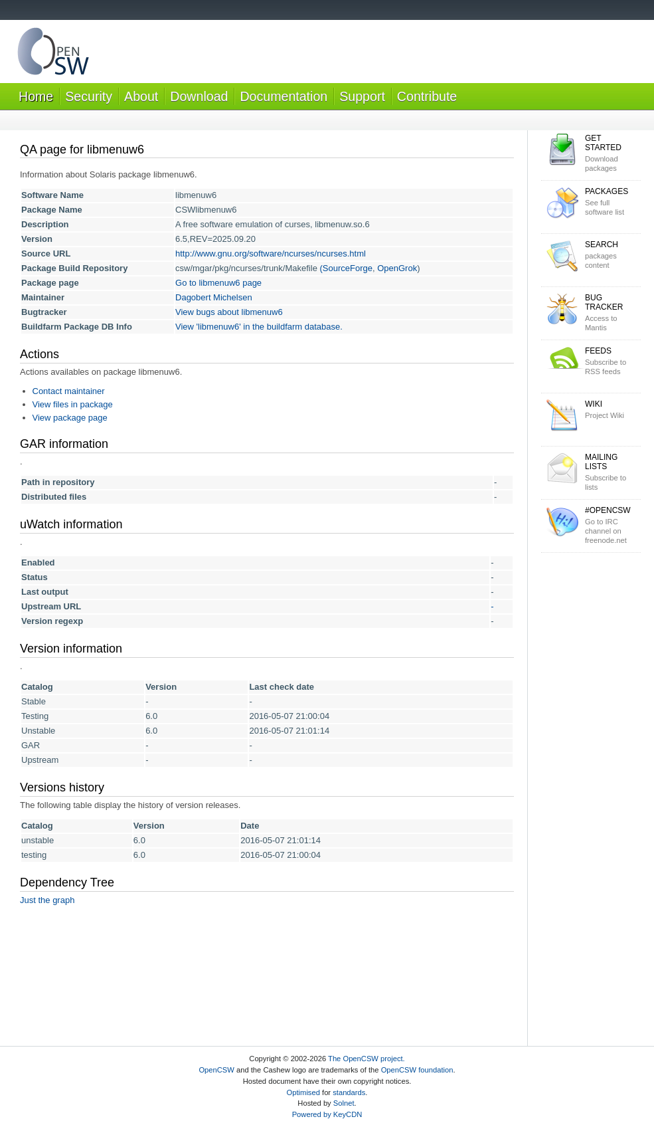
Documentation (283, 96)
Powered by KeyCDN (327, 1114)
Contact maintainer (69, 391)
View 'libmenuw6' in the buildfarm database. (259, 327)
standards (349, 1092)
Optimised (303, 1092)
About (141, 96)
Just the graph (47, 900)
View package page (70, 418)
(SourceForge (345, 268)
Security (88, 96)
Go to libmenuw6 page (218, 283)
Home (36, 96)
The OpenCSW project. (366, 1059)
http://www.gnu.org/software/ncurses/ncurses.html (270, 253)
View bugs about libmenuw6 (229, 312)
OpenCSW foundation (417, 1070)
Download (199, 96)
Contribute (427, 96)
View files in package (73, 404)
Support (362, 96)
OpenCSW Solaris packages (53, 54)
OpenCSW (216, 1070)
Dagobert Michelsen (213, 297)
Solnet (344, 1103)
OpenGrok (397, 268)
